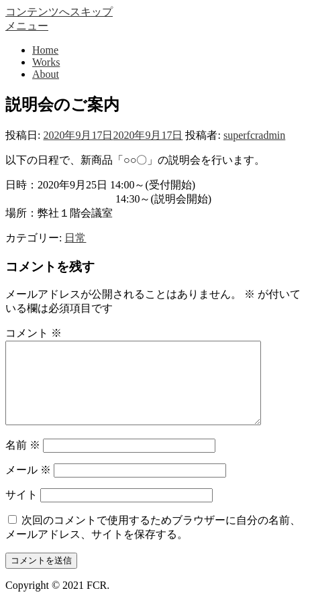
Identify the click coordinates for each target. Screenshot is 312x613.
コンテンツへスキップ (59, 11)
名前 (22, 461)
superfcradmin (254, 135)
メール (28, 486)
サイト (21, 510)
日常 (75, 237)
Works (46, 62)
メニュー (26, 26)
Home (45, 50)
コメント (33, 333)
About (45, 74)
